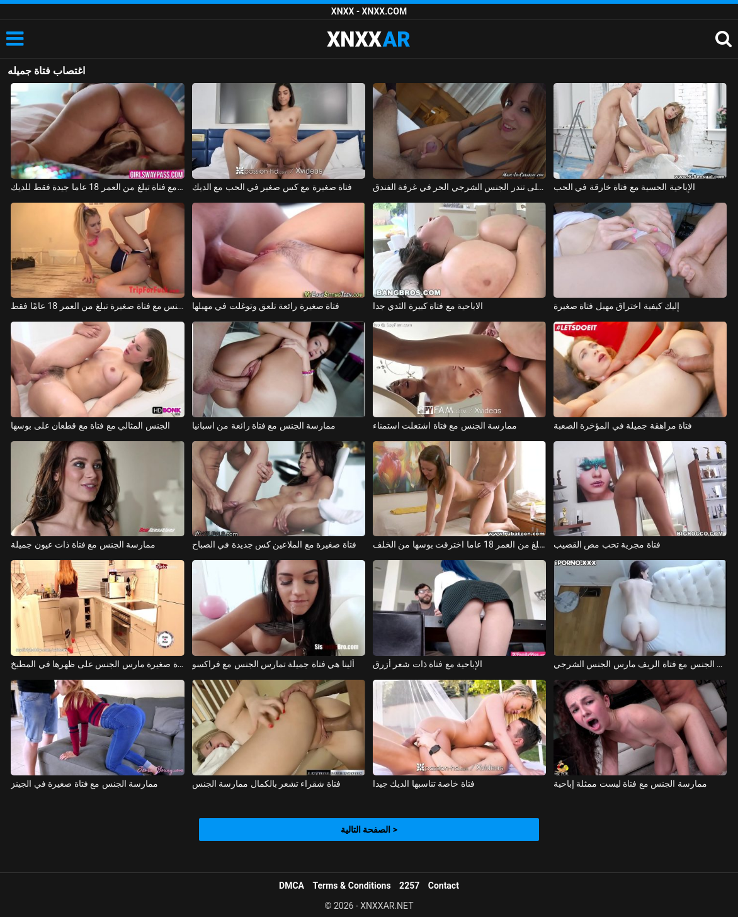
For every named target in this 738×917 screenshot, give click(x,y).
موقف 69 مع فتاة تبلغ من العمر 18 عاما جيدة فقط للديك (97, 187)
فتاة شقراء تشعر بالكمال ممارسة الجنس (266, 784)
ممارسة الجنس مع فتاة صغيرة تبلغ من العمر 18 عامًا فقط (97, 306)
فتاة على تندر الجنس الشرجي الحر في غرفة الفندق (460, 187)
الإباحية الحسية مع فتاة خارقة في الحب (624, 187)
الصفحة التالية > (369, 829)
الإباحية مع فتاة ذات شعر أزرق (427, 664)
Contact (443, 885)
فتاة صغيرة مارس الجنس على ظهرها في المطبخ (97, 664)
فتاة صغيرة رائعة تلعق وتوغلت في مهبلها (266, 306)
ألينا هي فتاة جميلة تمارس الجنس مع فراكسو (273, 664)
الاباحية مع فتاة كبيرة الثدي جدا (428, 306)
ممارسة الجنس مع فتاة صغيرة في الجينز (84, 784)
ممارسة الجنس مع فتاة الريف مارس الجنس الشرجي (640, 664)
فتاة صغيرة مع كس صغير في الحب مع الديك (272, 187)
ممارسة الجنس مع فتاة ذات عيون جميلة (83, 544)
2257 (409, 885)
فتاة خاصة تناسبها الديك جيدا (424, 784)
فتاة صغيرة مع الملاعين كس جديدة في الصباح (274, 544)
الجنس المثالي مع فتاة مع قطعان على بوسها (90, 425)
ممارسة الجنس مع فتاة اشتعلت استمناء (445, 425)
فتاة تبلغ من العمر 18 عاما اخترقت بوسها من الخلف (460, 544)
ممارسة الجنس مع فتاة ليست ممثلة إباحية (630, 784)
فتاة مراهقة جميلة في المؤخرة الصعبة (623, 425)
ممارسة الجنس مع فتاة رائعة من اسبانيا (264, 425)
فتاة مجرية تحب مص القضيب (607, 544)
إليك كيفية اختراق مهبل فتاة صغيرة (616, 306)
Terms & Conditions (352, 885)
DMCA (291, 885)
